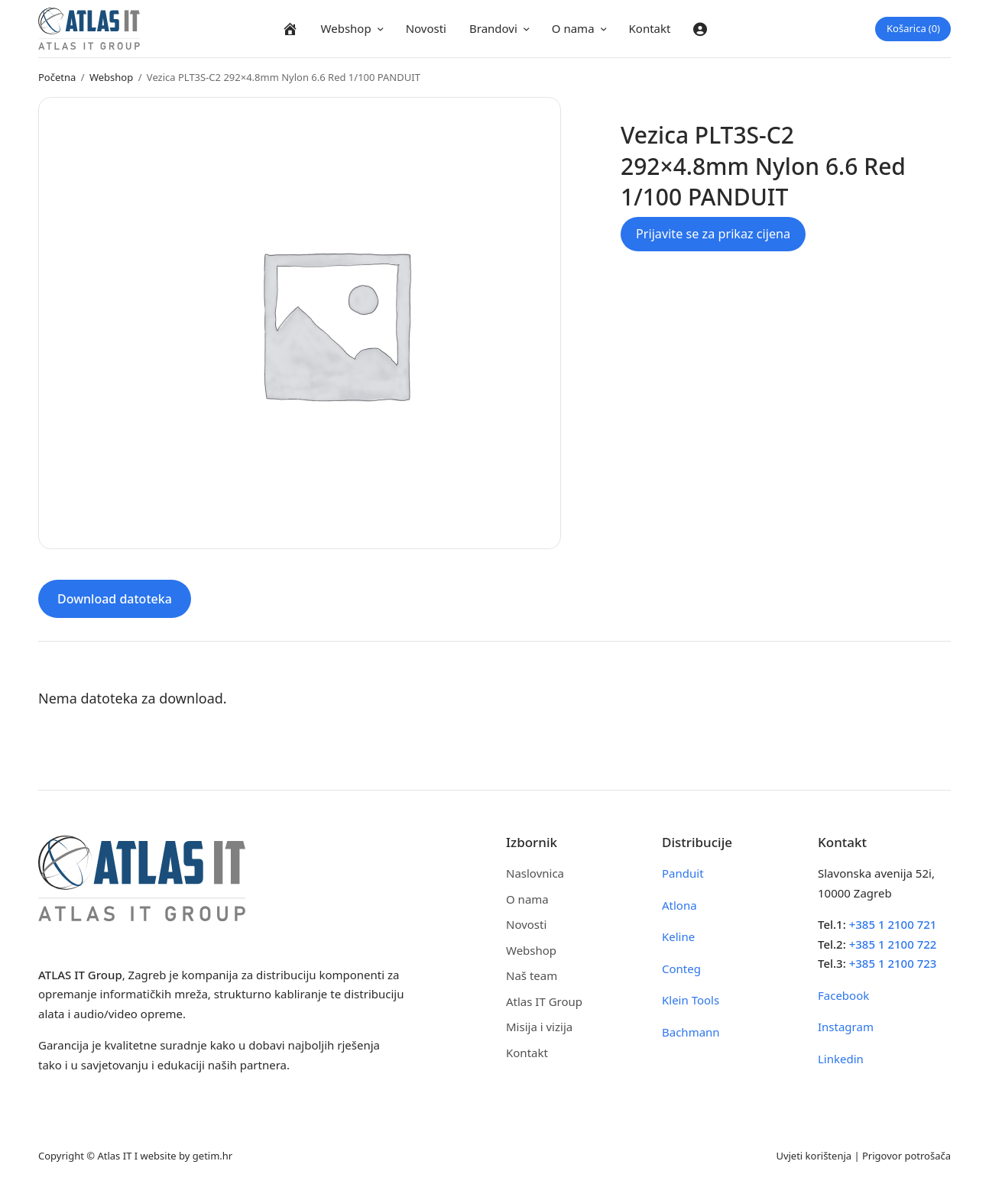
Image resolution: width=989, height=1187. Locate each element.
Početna (57, 77)
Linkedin (841, 1058)
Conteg (681, 968)
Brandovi (493, 28)
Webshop (346, 28)
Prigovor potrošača (906, 1156)
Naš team (531, 975)
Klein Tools (690, 999)
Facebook (843, 995)
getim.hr (212, 1156)
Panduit (683, 873)
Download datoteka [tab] (114, 598)
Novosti (426, 28)
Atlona (679, 905)
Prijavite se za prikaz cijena (713, 233)
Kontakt (650, 28)
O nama (573, 28)
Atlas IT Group (544, 1001)
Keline (678, 936)
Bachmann (691, 1032)
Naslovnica (535, 873)
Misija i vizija (539, 1026)
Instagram (846, 1026)
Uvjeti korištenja (813, 1156)
